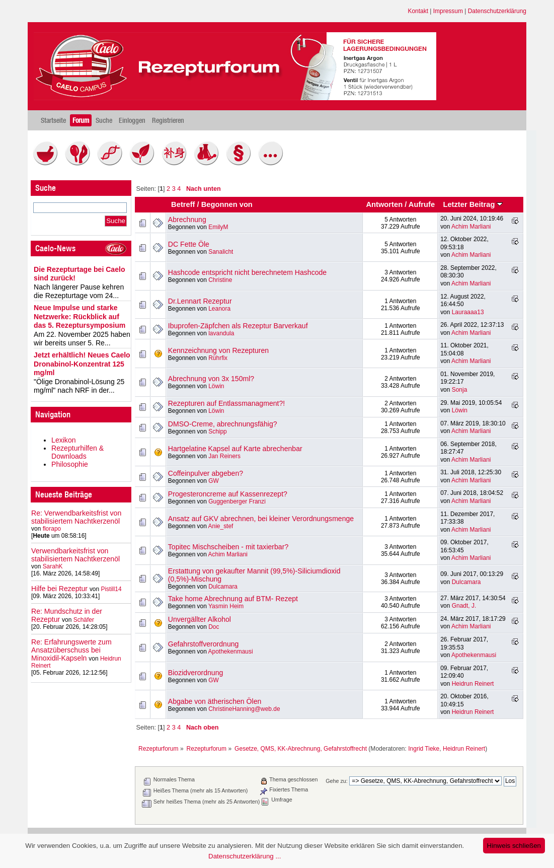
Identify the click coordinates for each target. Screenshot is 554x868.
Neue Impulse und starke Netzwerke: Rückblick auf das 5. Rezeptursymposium (79, 316)
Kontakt (418, 11)
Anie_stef (220, 526)
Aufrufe (422, 204)
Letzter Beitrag (473, 204)
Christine (220, 279)
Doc (213, 626)
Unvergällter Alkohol (199, 619)
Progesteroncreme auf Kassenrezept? (227, 494)
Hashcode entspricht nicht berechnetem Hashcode (247, 272)
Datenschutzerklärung (497, 11)
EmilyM (218, 227)
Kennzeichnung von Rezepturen (218, 350)
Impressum (448, 11)
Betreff (183, 204)
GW (213, 480)
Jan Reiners (224, 456)
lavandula (221, 333)
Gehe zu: (337, 781)
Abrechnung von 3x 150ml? (211, 379)
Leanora (219, 308)
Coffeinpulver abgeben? (205, 473)
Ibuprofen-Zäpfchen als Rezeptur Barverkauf (238, 326)
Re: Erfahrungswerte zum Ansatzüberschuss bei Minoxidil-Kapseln (71, 650)
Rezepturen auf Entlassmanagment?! (226, 403)
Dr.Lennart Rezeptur (200, 301)
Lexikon (63, 440)
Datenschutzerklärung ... (244, 856)
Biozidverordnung (195, 673)
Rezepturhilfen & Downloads (77, 452)
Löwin (216, 386)
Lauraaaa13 (468, 312)
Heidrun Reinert (473, 683)
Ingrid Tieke (423, 748)
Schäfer (83, 619)
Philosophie (69, 464)
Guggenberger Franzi (237, 501)
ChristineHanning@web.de (244, 708)
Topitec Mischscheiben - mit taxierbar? (228, 547)
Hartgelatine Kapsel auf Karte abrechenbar (235, 449)
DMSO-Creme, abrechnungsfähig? (222, 424)
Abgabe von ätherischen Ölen (215, 701)
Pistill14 (111, 589)
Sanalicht (220, 251)
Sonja (459, 389)
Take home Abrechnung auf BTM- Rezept (233, 599)
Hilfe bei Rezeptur (59, 589)
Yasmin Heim (226, 606)
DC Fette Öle (188, 244)
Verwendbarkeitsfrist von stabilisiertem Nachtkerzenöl (75, 555)
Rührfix (217, 357)
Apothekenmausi (230, 651)
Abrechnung (187, 219)
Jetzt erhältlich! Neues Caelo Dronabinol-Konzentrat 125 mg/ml (82, 364)
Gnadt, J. (464, 605)
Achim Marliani (471, 226)
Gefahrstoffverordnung (203, 644)
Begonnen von (227, 204)
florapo (52, 528)
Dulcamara (223, 586)
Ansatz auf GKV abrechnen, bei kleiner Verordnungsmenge (261, 519)
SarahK (53, 566)
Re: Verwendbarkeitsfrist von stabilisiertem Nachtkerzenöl (76, 517)
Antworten (384, 204)
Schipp (217, 431)
